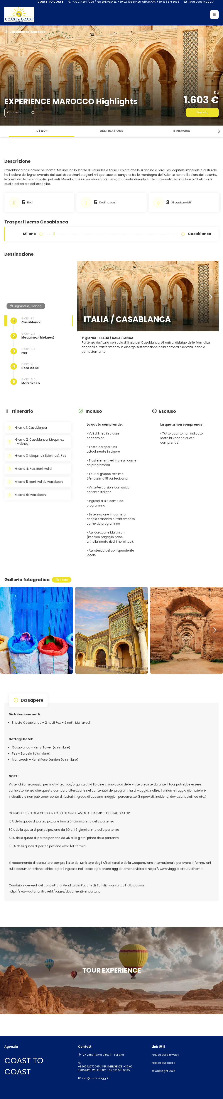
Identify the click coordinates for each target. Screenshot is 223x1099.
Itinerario (181, 131)
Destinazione (111, 131)
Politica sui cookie (163, 1063)
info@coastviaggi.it (201, 1)
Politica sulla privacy (165, 1055)
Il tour (41, 131)
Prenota (202, 112)
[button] (214, 14)
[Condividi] (20, 112)
